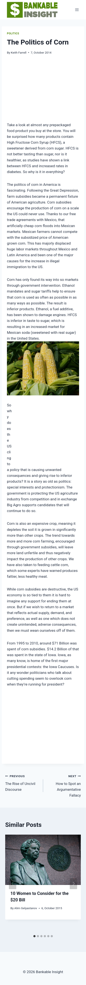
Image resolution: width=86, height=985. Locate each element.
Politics (13, 33)
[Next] (73, 883)
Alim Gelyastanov (25, 908)
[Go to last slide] (12, 883)
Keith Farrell (18, 52)
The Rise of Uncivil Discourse (22, 782)
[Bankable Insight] (31, 9)
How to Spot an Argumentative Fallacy (64, 785)
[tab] (34, 936)
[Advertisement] (46, 91)
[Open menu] (77, 9)
